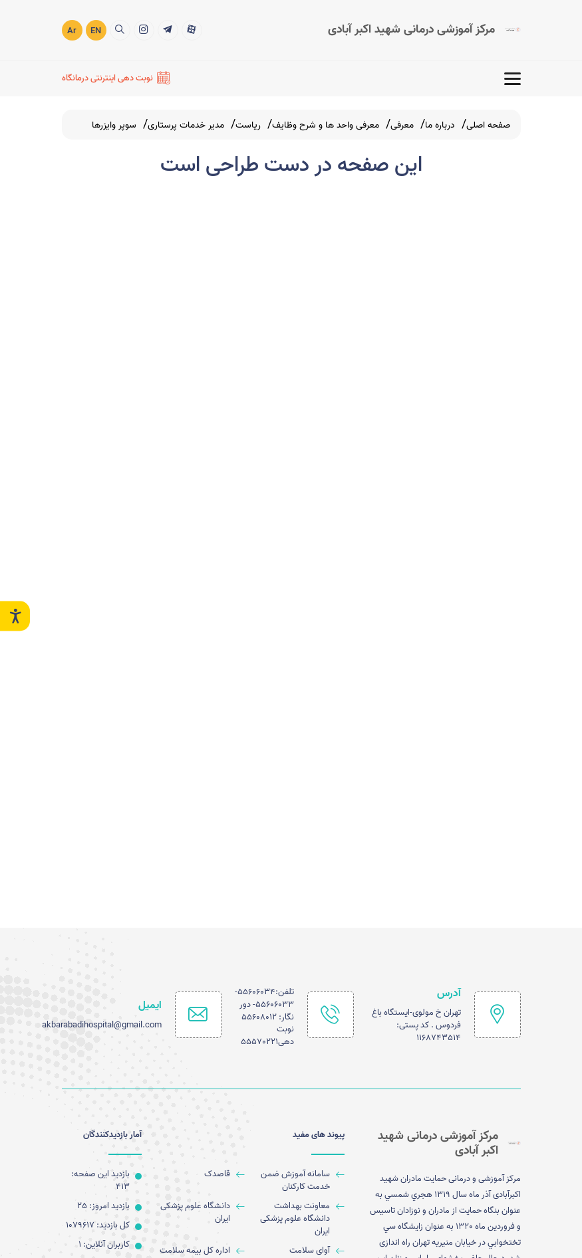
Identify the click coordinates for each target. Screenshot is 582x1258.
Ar (71, 30)
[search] (120, 29)
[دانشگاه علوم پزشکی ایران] (200, 1212)
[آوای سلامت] (300, 1251)
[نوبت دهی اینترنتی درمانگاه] (116, 77)
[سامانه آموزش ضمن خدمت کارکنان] (300, 1181)
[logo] (424, 29)
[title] (192, 29)
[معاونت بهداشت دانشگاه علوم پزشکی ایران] (300, 1219)
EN (95, 30)
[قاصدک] (200, 1174)
